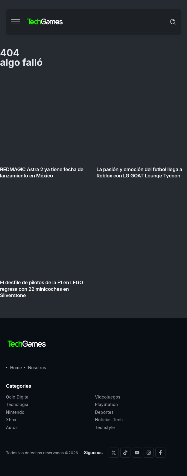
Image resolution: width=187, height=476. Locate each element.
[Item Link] (93, 188)
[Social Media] (114, 453)
